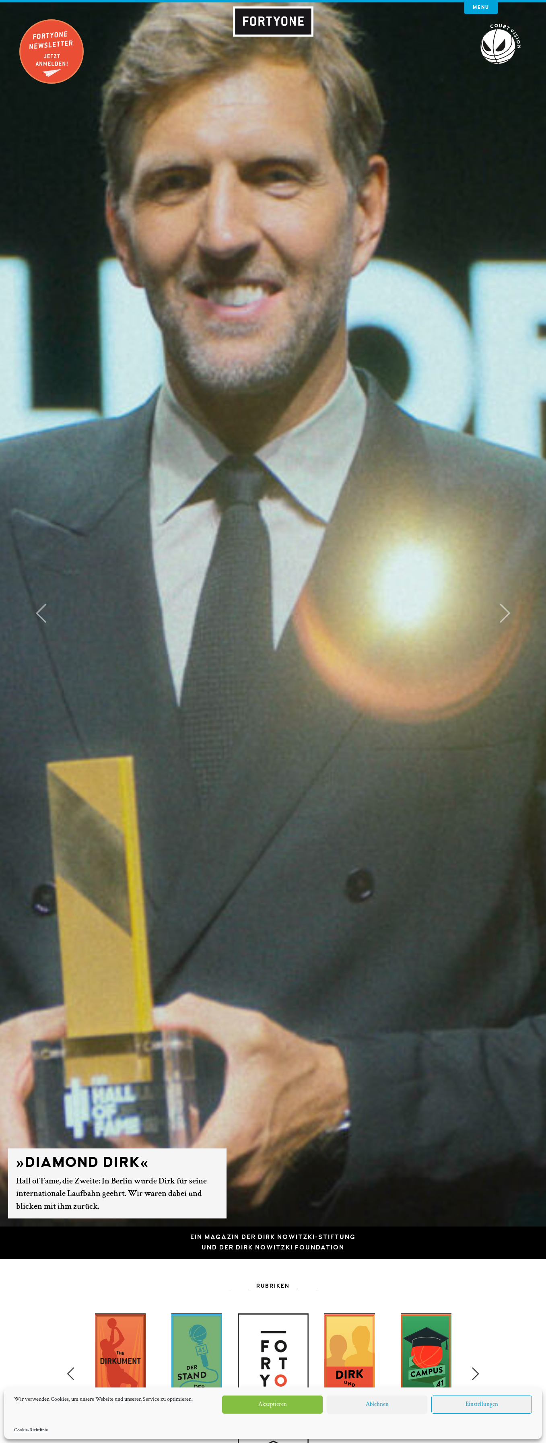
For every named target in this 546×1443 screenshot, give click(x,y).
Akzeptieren (272, 1404)
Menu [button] (481, 7)
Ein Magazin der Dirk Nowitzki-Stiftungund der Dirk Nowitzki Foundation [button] (273, 1242)
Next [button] (475, 1373)
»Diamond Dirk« (82, 1162)
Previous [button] (70, 1373)
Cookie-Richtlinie (31, 1430)
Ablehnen (377, 1404)
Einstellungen (482, 1404)
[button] (41, 613)
